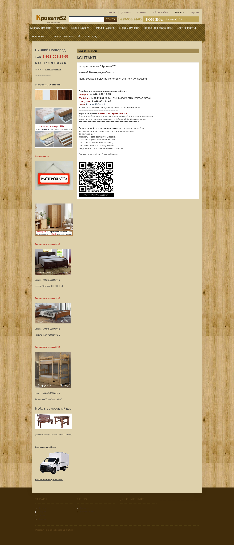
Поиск (110, 19)
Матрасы (61, 27)
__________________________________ (53, 292)
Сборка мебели (160, 12)
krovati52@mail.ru (53, 69)
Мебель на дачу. (88, 36)
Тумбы (42, 515)
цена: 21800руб (47, 393)
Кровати (42, 508)
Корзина (195, 12)
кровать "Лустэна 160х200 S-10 (49, 286)
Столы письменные (62, 36)
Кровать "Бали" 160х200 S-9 (47, 335)
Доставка (126, 12)
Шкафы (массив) (129, 27)
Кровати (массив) (41, 27)
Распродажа (38, 36)
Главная (111, 12)
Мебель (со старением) (158, 27)
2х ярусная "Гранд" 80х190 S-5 (48, 399)
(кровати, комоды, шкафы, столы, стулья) (53, 435)
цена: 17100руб (47, 329)
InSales (51, 530)
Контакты (179, 12)
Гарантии (141, 12)
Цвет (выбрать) (186, 27)
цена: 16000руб (47, 280)
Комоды (42, 519)
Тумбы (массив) (80, 27)
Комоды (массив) (105, 27)
